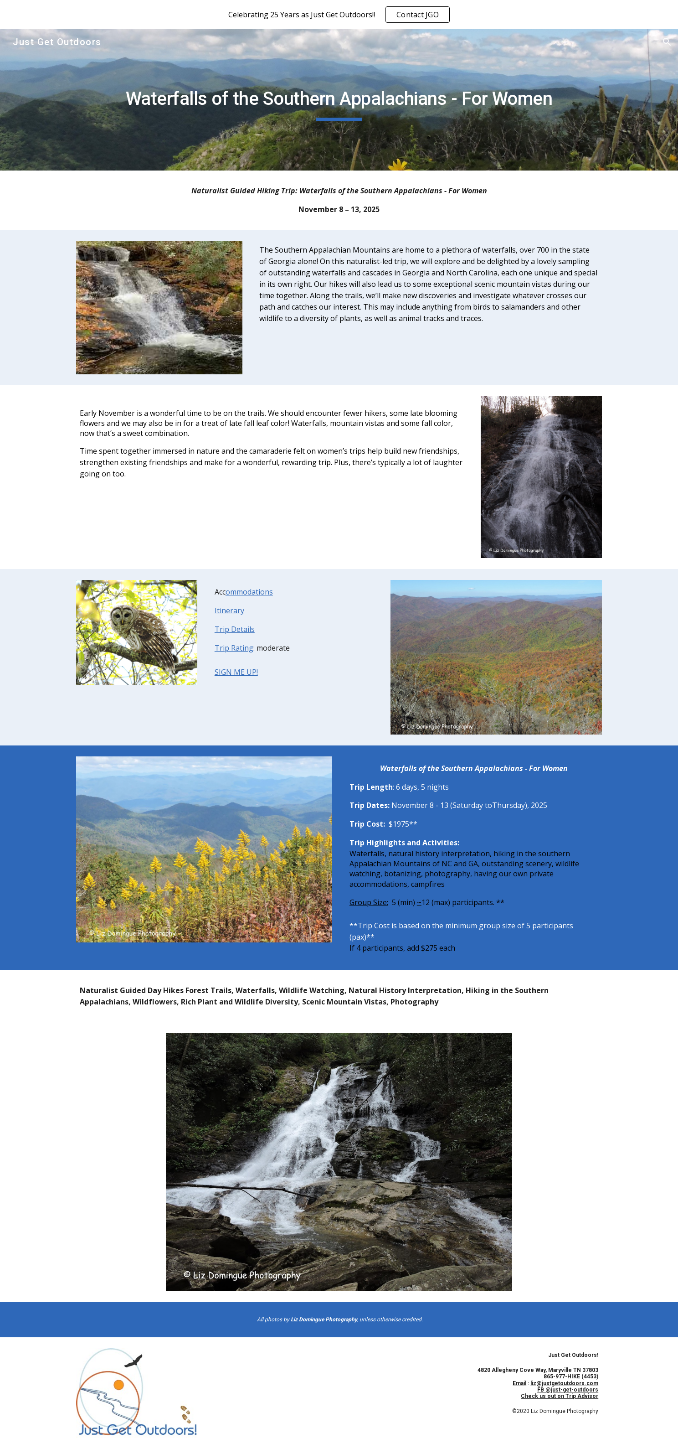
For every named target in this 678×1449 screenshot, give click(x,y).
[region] (339, 14)
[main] (339, 100)
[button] (667, 42)
